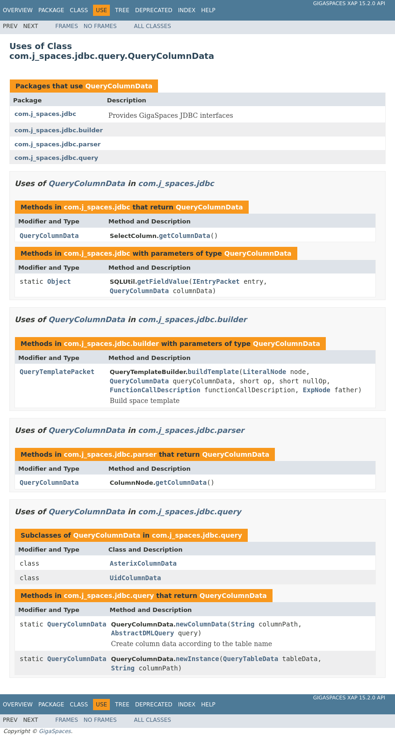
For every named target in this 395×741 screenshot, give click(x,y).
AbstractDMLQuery (142, 633)
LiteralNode (265, 371)
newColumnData (201, 624)
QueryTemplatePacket (57, 371)
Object (59, 281)
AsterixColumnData (143, 563)
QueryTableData (250, 658)
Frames (66, 26)
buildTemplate (213, 371)
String (243, 624)
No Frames (100, 26)
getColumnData (184, 235)
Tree (122, 10)
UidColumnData (135, 578)
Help (208, 10)
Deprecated (153, 10)
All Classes (152, 26)
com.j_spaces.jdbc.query (56, 157)
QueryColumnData (118, 86)
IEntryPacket (216, 281)
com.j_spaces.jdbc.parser (57, 144)
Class (79, 10)
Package (51, 10)
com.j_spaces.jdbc (45, 113)
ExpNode (316, 390)
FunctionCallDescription (155, 390)
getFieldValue (163, 281)
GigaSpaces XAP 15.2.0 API (349, 3)
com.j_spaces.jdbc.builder (58, 130)
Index (187, 10)
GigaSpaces (55, 731)
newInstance (197, 658)
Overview (18, 10)
